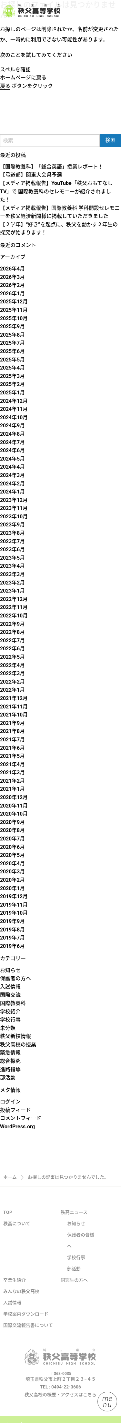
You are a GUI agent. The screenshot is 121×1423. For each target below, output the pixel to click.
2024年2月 (12, 484)
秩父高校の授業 (18, 1045)
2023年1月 (12, 591)
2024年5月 (12, 459)
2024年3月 (12, 475)
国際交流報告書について (28, 1335)
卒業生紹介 (14, 1290)
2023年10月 (14, 516)
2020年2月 (12, 880)
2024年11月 (14, 409)
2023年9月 (12, 525)
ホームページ (15, 78)
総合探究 (10, 1061)
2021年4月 (12, 764)
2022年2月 (12, 682)
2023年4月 (12, 566)
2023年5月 (12, 558)
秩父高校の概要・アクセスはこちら (60, 1405)
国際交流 (10, 995)
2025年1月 (12, 393)
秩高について (16, 1233)
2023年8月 (12, 533)
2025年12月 (14, 302)
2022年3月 (12, 673)
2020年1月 (12, 888)
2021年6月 (12, 748)
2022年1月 (12, 690)
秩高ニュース (74, 1222)
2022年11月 (14, 607)
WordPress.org (17, 1126)
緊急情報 (10, 1053)
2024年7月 (12, 442)
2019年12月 (14, 896)
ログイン (10, 1102)
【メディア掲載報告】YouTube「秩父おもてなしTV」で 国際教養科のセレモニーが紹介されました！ (56, 191)
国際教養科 (13, 1003)
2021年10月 (14, 715)
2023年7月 (12, 541)
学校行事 (10, 1020)
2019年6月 (12, 946)
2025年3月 (12, 376)
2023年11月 (14, 508)
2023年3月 (12, 574)
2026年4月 (12, 269)
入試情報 (10, 987)
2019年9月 (12, 921)
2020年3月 (12, 872)
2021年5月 (12, 756)
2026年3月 (12, 277)
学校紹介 (10, 1012)
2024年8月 (12, 434)
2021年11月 (14, 707)
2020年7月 (12, 839)
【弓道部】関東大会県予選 (31, 175)
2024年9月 (12, 425)
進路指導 (10, 1069)
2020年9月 (12, 822)
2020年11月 (14, 806)
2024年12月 (14, 401)
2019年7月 (12, 938)
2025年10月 (14, 318)
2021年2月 (12, 781)
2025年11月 (14, 310)
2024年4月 (12, 467)
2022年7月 (12, 640)
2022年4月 (12, 665)
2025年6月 (12, 351)
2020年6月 (12, 847)
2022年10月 (14, 616)
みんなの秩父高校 (21, 1301)
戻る (5, 86)
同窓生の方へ (74, 1290)
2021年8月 (12, 731)
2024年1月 (12, 492)
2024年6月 (12, 450)
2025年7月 (12, 343)
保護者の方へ (15, 978)
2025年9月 (12, 326)
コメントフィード (20, 1118)
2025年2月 (12, 384)
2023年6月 (12, 549)
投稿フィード (15, 1110)
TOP (7, 1222)
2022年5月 (12, 657)
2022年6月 (12, 648)
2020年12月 (14, 797)
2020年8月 (12, 830)
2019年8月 (12, 930)
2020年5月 (12, 855)
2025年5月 (12, 360)
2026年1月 (12, 293)
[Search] (50, 140)
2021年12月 (14, 698)
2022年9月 (12, 624)
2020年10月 (14, 814)
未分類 (7, 1028)
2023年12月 (14, 500)
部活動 (7, 1077)
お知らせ (10, 970)
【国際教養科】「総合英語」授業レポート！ (51, 167)
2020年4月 (12, 863)
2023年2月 (12, 583)
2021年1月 (12, 789)
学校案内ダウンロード (25, 1324)
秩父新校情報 (15, 1036)
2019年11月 (14, 905)
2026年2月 (12, 285)
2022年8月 (12, 632)
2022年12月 (14, 599)
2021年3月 (12, 772)
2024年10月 (14, 417)
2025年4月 (12, 368)
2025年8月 (12, 335)
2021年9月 (12, 723)
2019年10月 (14, 913)
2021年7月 (12, 740)
